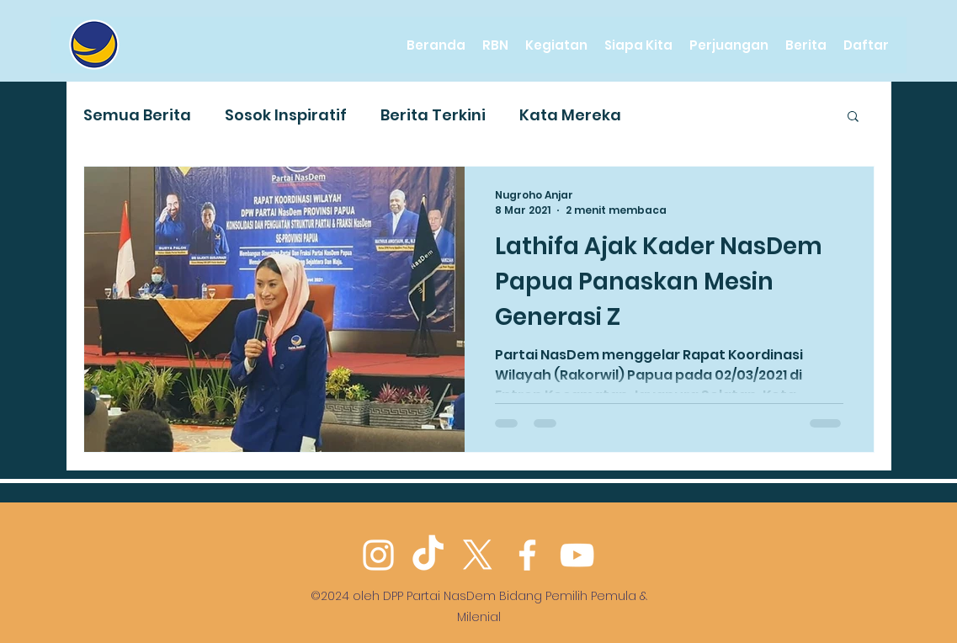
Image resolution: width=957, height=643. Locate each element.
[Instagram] (378, 555)
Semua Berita (137, 114)
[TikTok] (428, 555)
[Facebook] (527, 555)
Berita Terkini (433, 114)
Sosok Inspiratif (286, 114)
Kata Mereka (570, 114)
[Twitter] (477, 555)
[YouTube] (577, 555)
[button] (853, 117)
